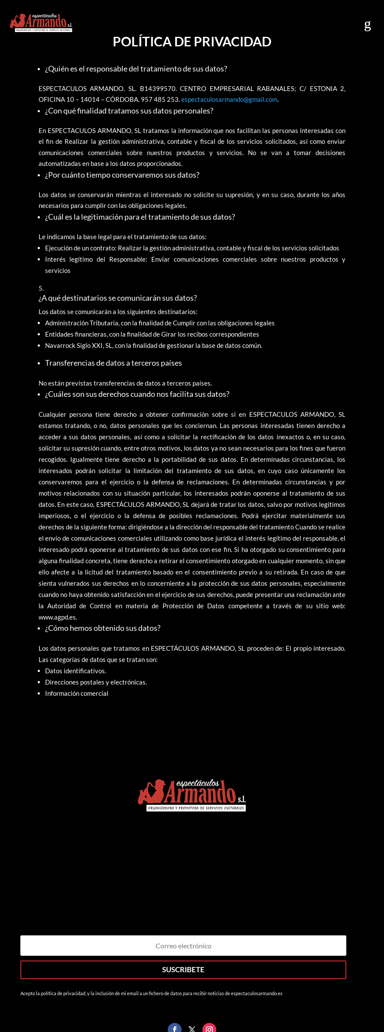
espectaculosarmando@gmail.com (229, 99)
